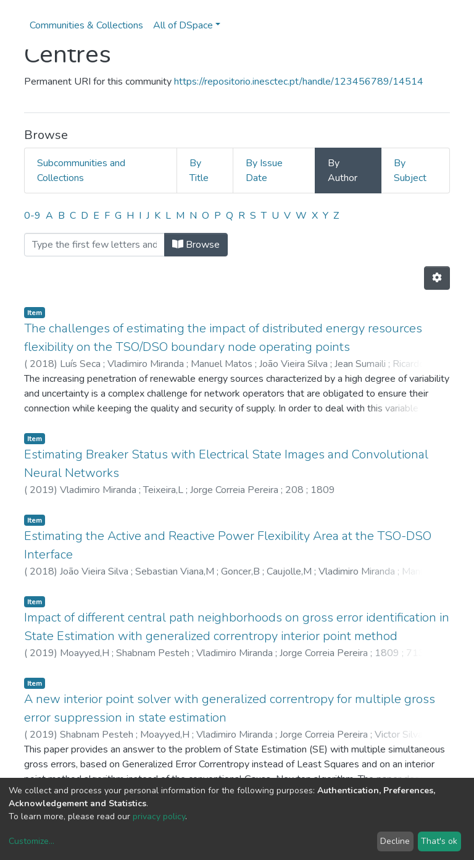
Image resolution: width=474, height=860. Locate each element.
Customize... (31, 841)
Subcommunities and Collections (81, 170)
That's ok (439, 841)
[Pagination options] (437, 278)
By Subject (410, 170)
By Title (199, 170)
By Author (342, 170)
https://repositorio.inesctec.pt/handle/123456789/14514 (298, 81)
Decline (395, 841)
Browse (196, 244)
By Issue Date (264, 170)
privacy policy (159, 816)
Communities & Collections (86, 25)
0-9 (32, 215)
